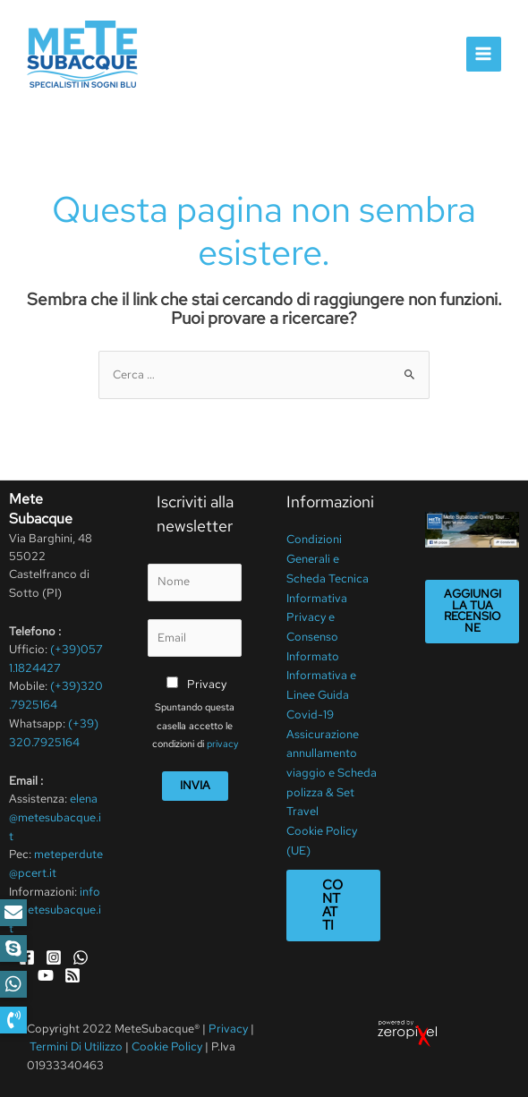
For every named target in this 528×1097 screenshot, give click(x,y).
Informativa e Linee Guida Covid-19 (321, 684)
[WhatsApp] (80, 953)
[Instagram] (54, 953)
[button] (13, 1020)
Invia (195, 783)
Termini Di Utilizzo (77, 1042)
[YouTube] (46, 971)
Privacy (206, 682)
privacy (222, 742)
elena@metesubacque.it (55, 815)
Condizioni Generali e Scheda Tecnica (327, 557)
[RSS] (72, 971)
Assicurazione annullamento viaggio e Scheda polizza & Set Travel (331, 757)
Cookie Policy (167, 1042)
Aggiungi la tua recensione (472, 609)
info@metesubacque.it (55, 906)
